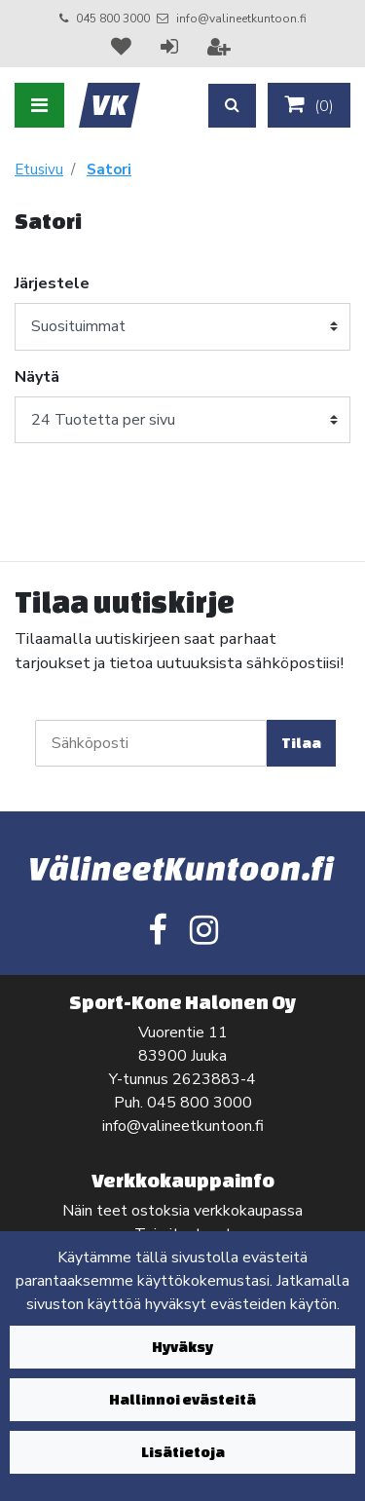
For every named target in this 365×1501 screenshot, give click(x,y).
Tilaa (301, 742)
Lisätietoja (183, 1452)
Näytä (37, 377)
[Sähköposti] (151, 743)
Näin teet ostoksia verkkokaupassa (182, 1210)
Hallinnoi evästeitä (182, 1399)
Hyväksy (182, 1346)
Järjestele (52, 283)
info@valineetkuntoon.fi (241, 18)
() (309, 105)
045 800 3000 (113, 18)
